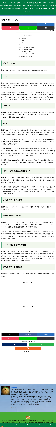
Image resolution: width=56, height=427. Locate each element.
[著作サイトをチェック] (14, 345)
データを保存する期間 (25, 52)
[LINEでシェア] (28, 28)
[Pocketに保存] (10, 28)
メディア (21, 42)
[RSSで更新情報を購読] (28, 348)
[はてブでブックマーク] (45, 24)
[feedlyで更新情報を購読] (41, 345)
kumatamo (14, 387)
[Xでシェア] (10, 24)
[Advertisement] (28, 294)
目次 (25, 35)
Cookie (21, 45)
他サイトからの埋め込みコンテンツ (28, 47)
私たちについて (23, 38)
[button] (45, 28)
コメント (21, 40)
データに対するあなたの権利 (26, 54)
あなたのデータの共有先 (25, 49)
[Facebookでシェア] (28, 24)
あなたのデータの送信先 (25, 56)
